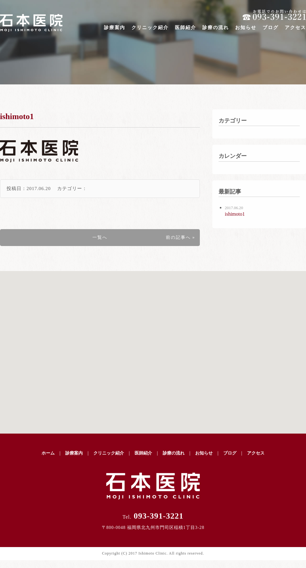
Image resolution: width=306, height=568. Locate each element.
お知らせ (245, 27)
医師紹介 (185, 27)
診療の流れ (215, 27)
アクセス (295, 27)
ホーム (48, 453)
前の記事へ (178, 237)
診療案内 (114, 27)
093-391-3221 (152, 515)
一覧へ (99, 237)
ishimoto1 (17, 116)
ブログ (271, 27)
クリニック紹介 (150, 27)
